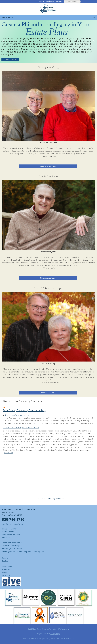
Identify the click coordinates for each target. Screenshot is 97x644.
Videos (5, 572)
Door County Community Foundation (48, 9)
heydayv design (55, 634)
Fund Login (50, 1)
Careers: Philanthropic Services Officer (21, 427)
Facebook (6, 575)
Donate (41, 1)
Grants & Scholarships (11, 545)
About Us (6, 537)
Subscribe (6, 569)
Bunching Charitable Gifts (12, 548)
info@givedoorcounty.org (12, 524)
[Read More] (8, 453)
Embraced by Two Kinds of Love (17, 415)
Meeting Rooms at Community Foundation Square (23, 551)
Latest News (7, 566)
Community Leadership (12, 542)
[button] (48, 41)
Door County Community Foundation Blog (24, 410)
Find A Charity (8, 532)
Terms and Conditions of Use (65, 639)
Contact (59, 1)
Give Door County (9, 529)
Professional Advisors (11, 534)
